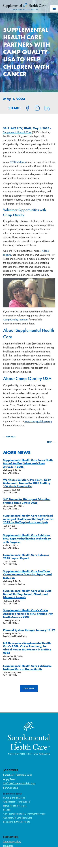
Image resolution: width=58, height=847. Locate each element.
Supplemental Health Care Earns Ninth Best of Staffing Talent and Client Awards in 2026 (28, 463)
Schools (7, 809)
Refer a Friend (10, 787)
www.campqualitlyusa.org (38, 421)
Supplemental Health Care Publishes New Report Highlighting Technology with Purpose (27, 538)
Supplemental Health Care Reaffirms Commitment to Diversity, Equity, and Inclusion (27, 574)
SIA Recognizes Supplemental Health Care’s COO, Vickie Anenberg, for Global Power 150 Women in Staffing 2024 (27, 648)
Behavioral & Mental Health (16, 821)
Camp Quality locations (15, 319)
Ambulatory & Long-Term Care (17, 817)
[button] (29, 688)
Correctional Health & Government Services (24, 813)
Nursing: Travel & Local (14, 797)
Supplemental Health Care (17, 132)
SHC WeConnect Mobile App (19, 783)
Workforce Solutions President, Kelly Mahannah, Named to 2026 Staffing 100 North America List (27, 483)
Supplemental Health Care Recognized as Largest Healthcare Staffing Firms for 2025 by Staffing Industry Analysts (28, 519)
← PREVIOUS (9, 436)
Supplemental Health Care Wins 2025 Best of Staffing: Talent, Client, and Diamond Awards (27, 594)
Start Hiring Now (12, 841)
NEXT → (51, 442)
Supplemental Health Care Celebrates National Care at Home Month (27, 667)
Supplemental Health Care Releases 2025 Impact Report (26, 556)
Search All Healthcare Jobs (17, 775)
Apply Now (9, 779)
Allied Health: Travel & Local (16, 801)
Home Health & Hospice (15, 805)
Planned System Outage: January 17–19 (29, 630)
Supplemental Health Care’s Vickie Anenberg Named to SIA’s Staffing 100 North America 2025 (28, 613)
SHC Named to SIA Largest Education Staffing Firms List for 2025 (26, 500)
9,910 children (18, 162)
